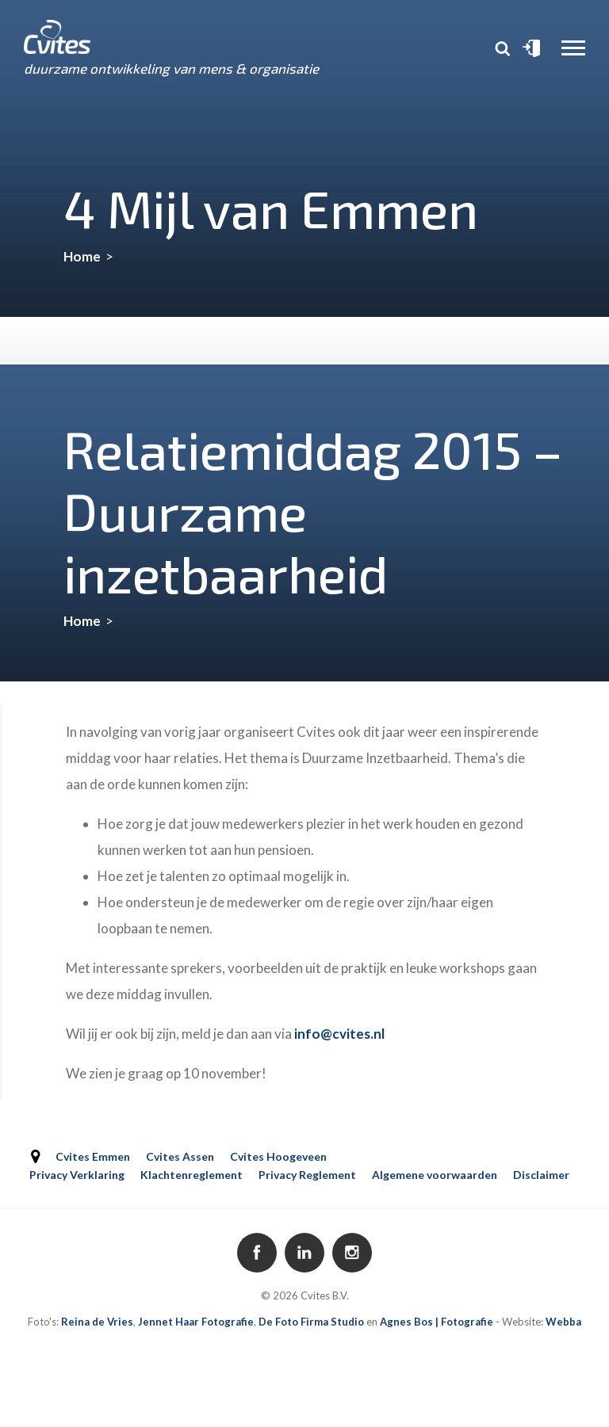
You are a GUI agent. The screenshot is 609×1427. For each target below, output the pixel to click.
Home (82, 256)
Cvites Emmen (93, 1156)
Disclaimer (541, 1174)
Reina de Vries (97, 1321)
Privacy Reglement (307, 1174)
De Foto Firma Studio (311, 1321)
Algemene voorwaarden (434, 1174)
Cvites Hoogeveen (278, 1156)
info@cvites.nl (339, 1033)
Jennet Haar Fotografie (196, 1321)
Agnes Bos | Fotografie (436, 1321)
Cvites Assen (180, 1156)
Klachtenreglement (191, 1174)
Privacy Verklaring (76, 1174)
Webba (563, 1321)
